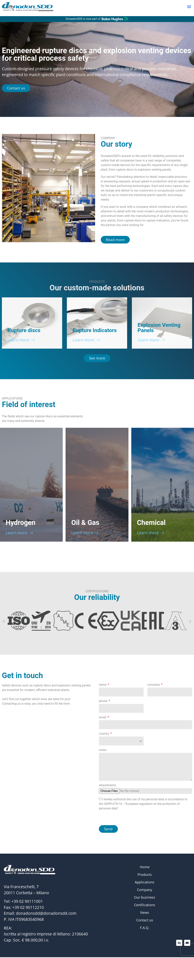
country (104, 734)
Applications (144, 883)
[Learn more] (33, 340)
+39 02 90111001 (27, 902)
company (154, 685)
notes (102, 750)
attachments (107, 786)
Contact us (144, 921)
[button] (189, 8)
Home (144, 868)
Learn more (18, 340)
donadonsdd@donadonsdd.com (46, 914)
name (103, 685)
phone (103, 701)
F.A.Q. (144, 928)
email (103, 718)
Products (144, 875)
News (144, 913)
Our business (144, 898)
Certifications (144, 905)
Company (144, 890)
